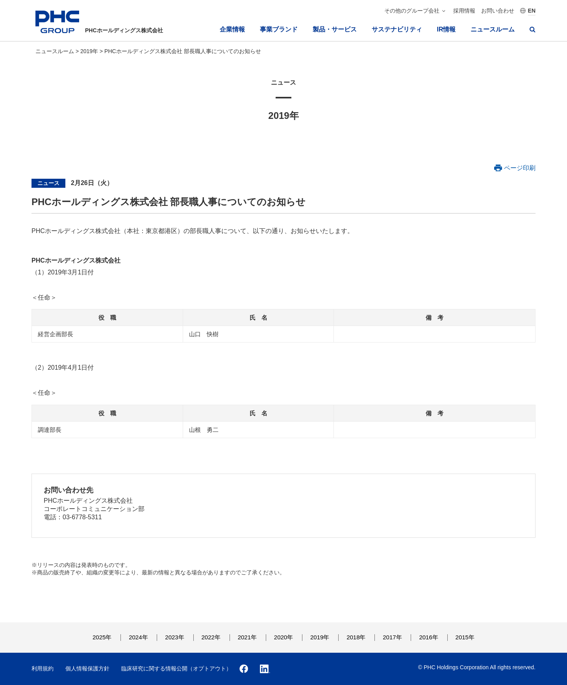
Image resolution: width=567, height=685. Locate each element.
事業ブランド (279, 29)
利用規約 (43, 668)
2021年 (247, 637)
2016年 (428, 637)
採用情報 (464, 10)
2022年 (211, 637)
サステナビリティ (397, 29)
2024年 (138, 637)
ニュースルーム (493, 29)
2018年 (355, 637)
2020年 (283, 637)
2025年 (102, 637)
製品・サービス (335, 29)
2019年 (90, 51)
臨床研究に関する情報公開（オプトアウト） (176, 668)
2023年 (174, 637)
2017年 (392, 637)
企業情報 (232, 29)
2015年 (465, 637)
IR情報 (446, 29)
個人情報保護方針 (87, 668)
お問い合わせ (497, 10)
